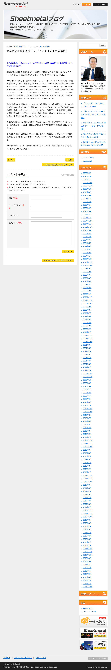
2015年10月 (87, 555)
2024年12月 (87, 221)
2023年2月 (87, 291)
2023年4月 (87, 284)
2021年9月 (87, 345)
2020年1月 (87, 405)
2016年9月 (87, 520)
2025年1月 (87, 218)
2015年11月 (87, 552)
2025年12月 (87, 183)
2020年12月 (87, 374)
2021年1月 (87, 370)
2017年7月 (87, 491)
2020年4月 (87, 399)
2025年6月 (87, 202)
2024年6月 (87, 240)
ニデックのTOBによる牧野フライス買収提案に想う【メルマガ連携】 (69, 160)
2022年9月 (87, 307)
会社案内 (6, 658)
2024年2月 (87, 253)
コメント (15, 223)
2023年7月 (87, 275)
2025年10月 (87, 189)
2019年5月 (87, 424)
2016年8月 (87, 523)
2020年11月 (87, 377)
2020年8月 (87, 386)
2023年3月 (87, 288)
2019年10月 (87, 412)
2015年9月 (87, 558)
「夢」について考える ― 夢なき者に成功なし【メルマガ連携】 (93, 114)
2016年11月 (87, 514)
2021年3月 (87, 364)
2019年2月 (87, 434)
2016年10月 (87, 517)
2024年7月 (87, 237)
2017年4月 (87, 501)
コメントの (89, 611)
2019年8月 (87, 415)
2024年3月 (87, 249)
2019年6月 (87, 421)
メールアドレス (16, 206)
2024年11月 (87, 224)
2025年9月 (87, 192)
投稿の (87, 608)
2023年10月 (87, 265)
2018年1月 (87, 472)
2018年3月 (87, 466)
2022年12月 (87, 297)
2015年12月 (87, 549)
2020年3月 (87, 402)
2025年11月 (87, 186)
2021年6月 (87, 354)
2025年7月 (87, 199)
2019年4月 (87, 428)
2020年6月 (87, 393)
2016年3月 (87, 539)
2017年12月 (87, 475)
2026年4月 (87, 173)
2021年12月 (87, 335)
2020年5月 (87, 396)
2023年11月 (87, 262)
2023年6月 (87, 278)
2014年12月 (87, 587)
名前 (13, 198)
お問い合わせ (41, 658)
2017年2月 (87, 507)
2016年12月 (87, 510)
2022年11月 (87, 300)
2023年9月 (87, 268)
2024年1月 (87, 256)
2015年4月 (87, 574)
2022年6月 (87, 316)
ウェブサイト (13, 216)
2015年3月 (87, 577)
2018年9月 (87, 450)
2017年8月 (87, 488)
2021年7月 (87, 351)
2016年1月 (87, 545)
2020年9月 (87, 383)
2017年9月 (87, 485)
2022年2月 (87, 329)
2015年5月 (87, 571)
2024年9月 (87, 230)
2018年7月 (87, 456)
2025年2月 (87, 214)
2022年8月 (87, 310)
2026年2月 (87, 176)
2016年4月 (87, 536)
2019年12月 (87, 409)
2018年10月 (87, 447)
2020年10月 (87, 380)
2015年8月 (87, 561)
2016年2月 (87, 542)
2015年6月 (87, 568)
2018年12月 (87, 440)
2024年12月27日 (19, 46)
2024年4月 (87, 246)
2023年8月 (87, 272)
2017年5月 (87, 498)
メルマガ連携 (44, 46)
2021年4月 (87, 361)
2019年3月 (87, 431)
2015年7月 (87, 564)
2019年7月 (87, 418)
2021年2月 (87, 367)
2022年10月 (87, 304)
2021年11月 (87, 339)
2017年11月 (87, 479)
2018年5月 (87, 463)
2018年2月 (87, 469)
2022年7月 (87, 313)
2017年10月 (87, 482)
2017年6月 (87, 494)
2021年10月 (87, 342)
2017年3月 (87, 504)
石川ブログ (87, 161)
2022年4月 (87, 323)
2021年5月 (87, 358)
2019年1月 (87, 437)
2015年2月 (87, 580)
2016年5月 (87, 533)
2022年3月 (87, 326)
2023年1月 (87, 294)
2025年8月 (87, 195)
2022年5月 (87, 319)
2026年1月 (87, 179)
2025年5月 (87, 205)
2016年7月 (87, 526)
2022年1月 (87, 332)
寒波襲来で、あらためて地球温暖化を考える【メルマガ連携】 (93, 126)
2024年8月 (87, 234)
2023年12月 (87, 259)
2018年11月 (87, 444)
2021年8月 (87, 348)
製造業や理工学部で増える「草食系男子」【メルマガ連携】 (11, 160)
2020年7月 (87, 389)
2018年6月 (87, 460)
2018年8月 (87, 453)
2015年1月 (87, 584)
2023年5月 (87, 281)
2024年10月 (87, 227)
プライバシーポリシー (23, 658)
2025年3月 (87, 211)
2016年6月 (87, 529)
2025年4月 (87, 208)
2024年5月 (87, 243)
